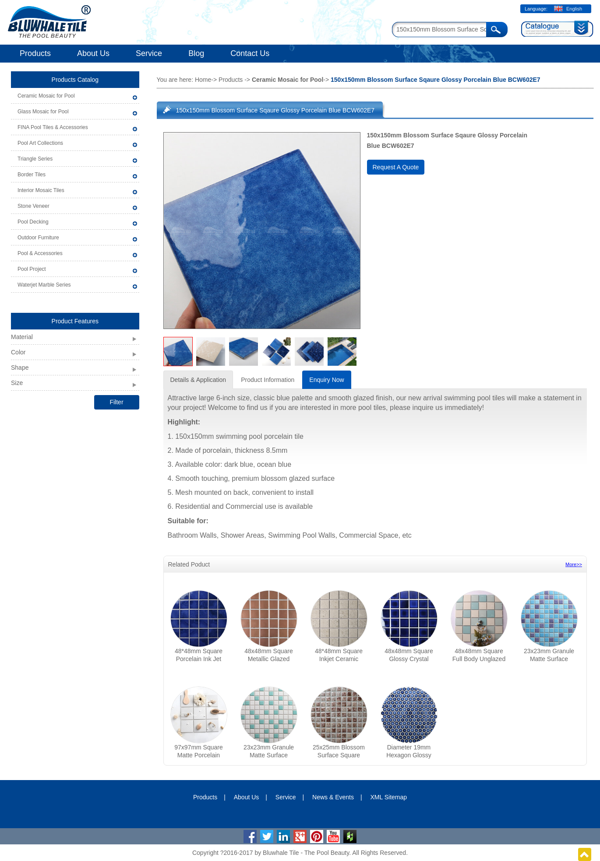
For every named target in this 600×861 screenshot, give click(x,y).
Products (35, 53)
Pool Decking (33, 222)
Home (203, 79)
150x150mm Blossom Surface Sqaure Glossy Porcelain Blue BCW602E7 (275, 110)
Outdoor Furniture (38, 237)
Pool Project (32, 269)
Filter (116, 402)
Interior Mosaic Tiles (41, 190)
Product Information (267, 379)
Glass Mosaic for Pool (43, 111)
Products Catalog (75, 79)
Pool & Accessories (40, 253)
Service (149, 53)
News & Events (333, 797)
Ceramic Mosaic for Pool (46, 96)
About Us (93, 53)
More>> (573, 564)
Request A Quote (396, 167)
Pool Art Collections (40, 143)
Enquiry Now (326, 379)
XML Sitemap (389, 797)
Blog (196, 53)
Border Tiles (32, 175)
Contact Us (249, 53)
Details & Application (198, 379)
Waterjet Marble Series (44, 285)
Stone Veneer (33, 206)
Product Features (75, 321)
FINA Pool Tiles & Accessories (53, 127)
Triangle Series (35, 159)
